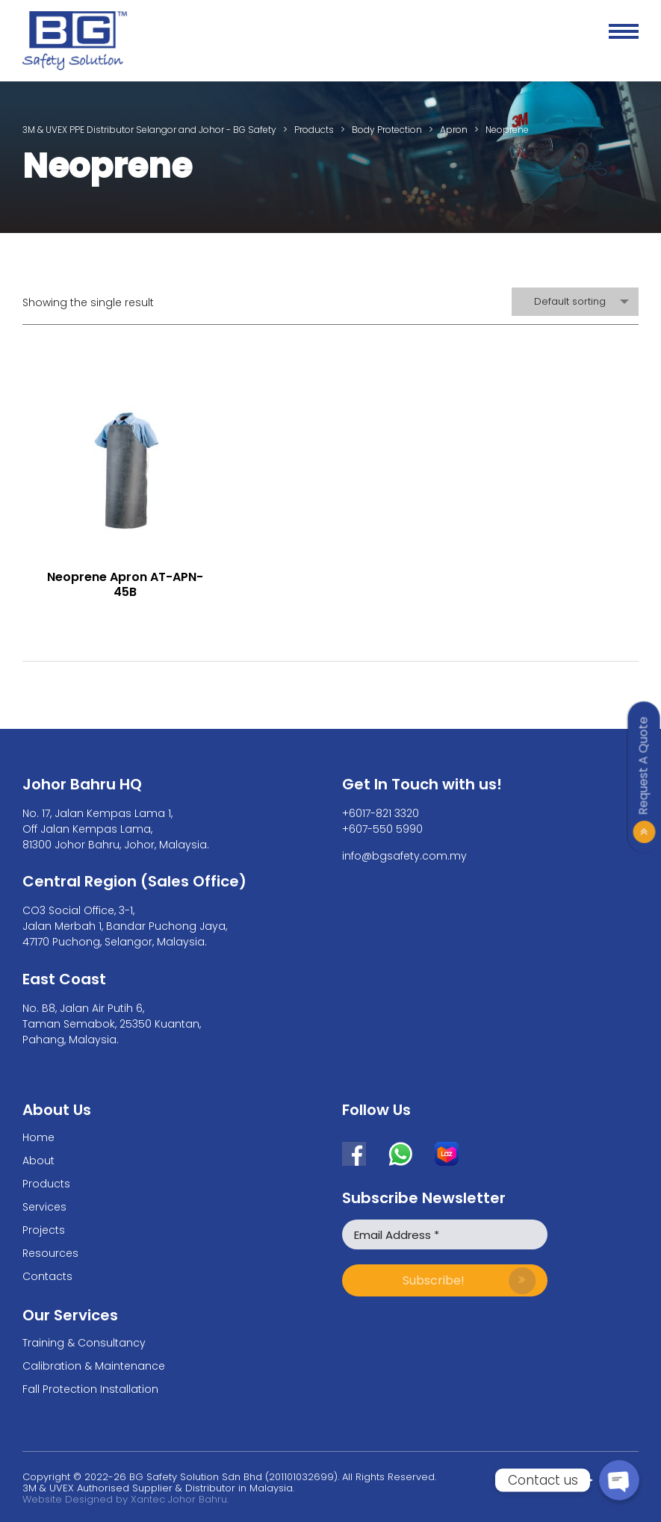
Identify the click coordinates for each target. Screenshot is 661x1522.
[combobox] (575, 302)
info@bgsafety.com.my (404, 855)
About (38, 1161)
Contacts (47, 1276)
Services (44, 1207)
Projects (43, 1230)
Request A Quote (643, 765)
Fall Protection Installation (90, 1389)
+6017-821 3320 (380, 813)
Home (38, 1137)
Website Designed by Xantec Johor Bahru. (125, 1499)
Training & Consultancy (84, 1343)
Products (46, 1184)
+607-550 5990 (382, 828)
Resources (50, 1253)
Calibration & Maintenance (93, 1366)
